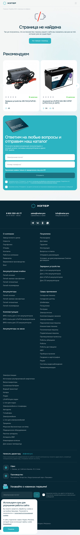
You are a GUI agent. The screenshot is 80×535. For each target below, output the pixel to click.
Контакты (6, 253)
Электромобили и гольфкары (14, 407)
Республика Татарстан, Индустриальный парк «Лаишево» (35, 481)
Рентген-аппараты (10, 435)
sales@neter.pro (38, 215)
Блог (5, 266)
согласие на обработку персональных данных (46, 183)
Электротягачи (46, 314)
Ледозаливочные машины (50, 324)
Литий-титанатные (10, 283)
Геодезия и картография (50, 359)
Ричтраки (44, 311)
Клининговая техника (48, 328)
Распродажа (45, 239)
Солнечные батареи (11, 387)
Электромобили (9, 418)
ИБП (42, 352)
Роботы (43, 345)
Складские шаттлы (47, 300)
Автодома (7, 411)
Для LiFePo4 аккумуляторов (51, 278)
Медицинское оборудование (14, 431)
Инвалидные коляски (11, 442)
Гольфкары (7, 414)
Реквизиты (7, 260)
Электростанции (9, 377)
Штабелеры (44, 304)
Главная (5, 9)
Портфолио (7, 246)
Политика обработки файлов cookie (17, 526)
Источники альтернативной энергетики (19, 380)
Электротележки (46, 321)
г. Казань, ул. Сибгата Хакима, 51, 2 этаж (28, 471)
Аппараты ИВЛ (9, 438)
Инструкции (45, 249)
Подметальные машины (49, 335)
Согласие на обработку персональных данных (21, 523)
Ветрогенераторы (10, 384)
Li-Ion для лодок (9, 404)
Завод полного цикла (11, 239)
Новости (6, 242)
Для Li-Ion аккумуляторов (50, 272)
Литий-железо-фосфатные (14, 280)
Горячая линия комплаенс (13, 517)
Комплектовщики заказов (50, 317)
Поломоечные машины (49, 331)
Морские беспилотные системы (16, 428)
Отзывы (6, 249)
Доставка (44, 242)
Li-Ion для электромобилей (14, 421)
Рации (42, 362)
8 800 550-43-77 (14, 215)
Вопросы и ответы (47, 253)
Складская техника (47, 297)
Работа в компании (10, 256)
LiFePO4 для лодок (10, 401)
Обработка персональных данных (16, 520)
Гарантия (43, 246)
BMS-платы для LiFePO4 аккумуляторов (19, 321)
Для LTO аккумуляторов (49, 282)
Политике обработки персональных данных (44, 185)
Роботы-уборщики (47, 341)
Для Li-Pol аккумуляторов (50, 275)
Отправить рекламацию (49, 256)
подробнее (7, 524)
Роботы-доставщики (48, 348)
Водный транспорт (10, 390)
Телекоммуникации (48, 369)
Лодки (5, 397)
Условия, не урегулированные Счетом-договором (55, 261)
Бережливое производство (14, 263)
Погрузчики (45, 307)
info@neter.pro (62, 215)
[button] (77, 87)
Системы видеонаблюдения (51, 365)
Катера (6, 394)
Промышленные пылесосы (50, 338)
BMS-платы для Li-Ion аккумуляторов (18, 317)
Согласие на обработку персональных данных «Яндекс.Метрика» (29, 529)
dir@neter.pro (28, 455)
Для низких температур (12, 445)
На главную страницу (40, 41)
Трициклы (7, 425)
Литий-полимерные (11, 287)
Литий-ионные (9, 277)
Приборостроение (47, 355)
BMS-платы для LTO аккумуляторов (17, 324)
